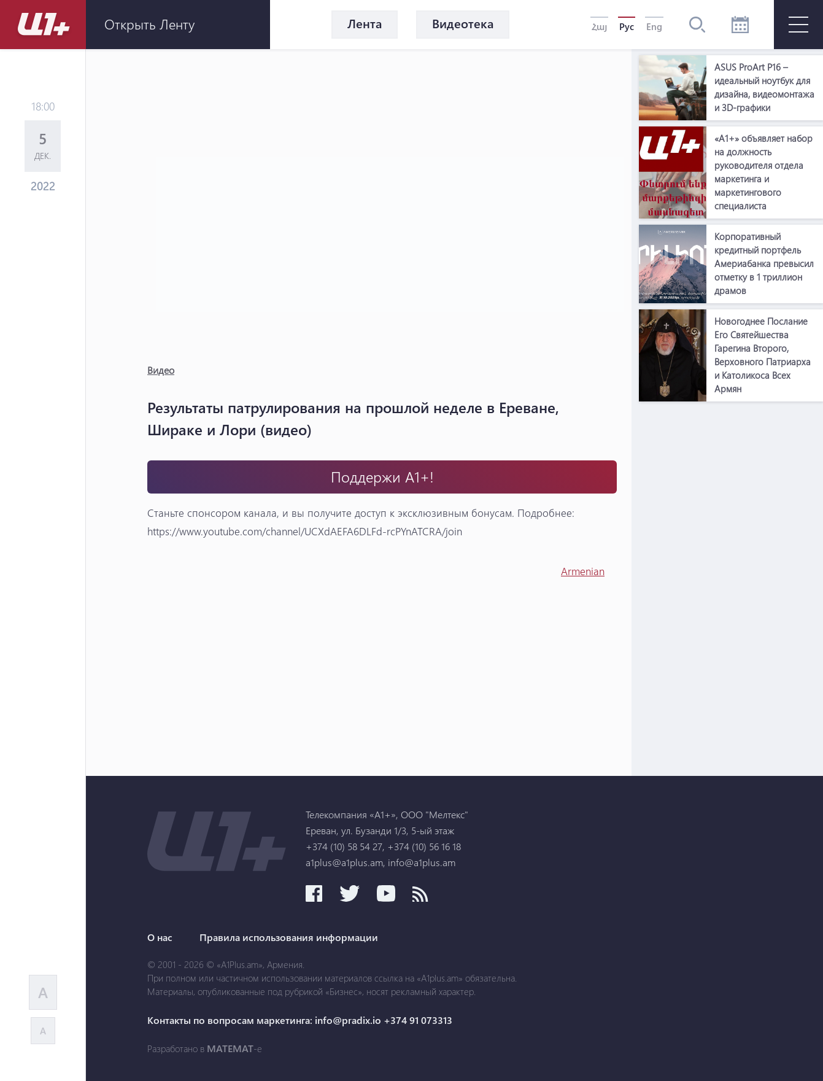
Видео (160, 370)
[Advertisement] (731, 592)
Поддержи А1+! (382, 476)
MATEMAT (230, 1048)
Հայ (599, 26)
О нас (159, 937)
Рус (626, 26)
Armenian (583, 571)
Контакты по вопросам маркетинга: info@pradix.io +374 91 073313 (299, 1020)
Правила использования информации (288, 937)
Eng (654, 26)
